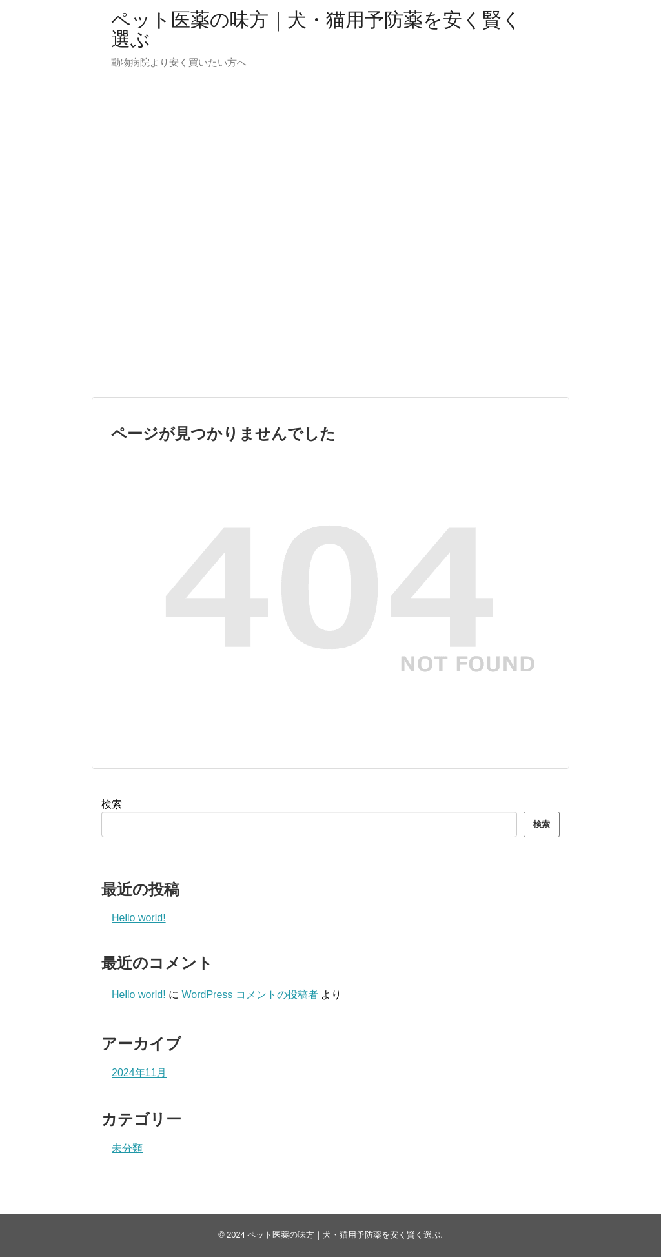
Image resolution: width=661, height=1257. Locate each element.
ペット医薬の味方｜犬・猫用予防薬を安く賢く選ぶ (316, 29)
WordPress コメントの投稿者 (249, 994)
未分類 (127, 1148)
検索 (111, 804)
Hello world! (139, 917)
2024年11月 (139, 1072)
